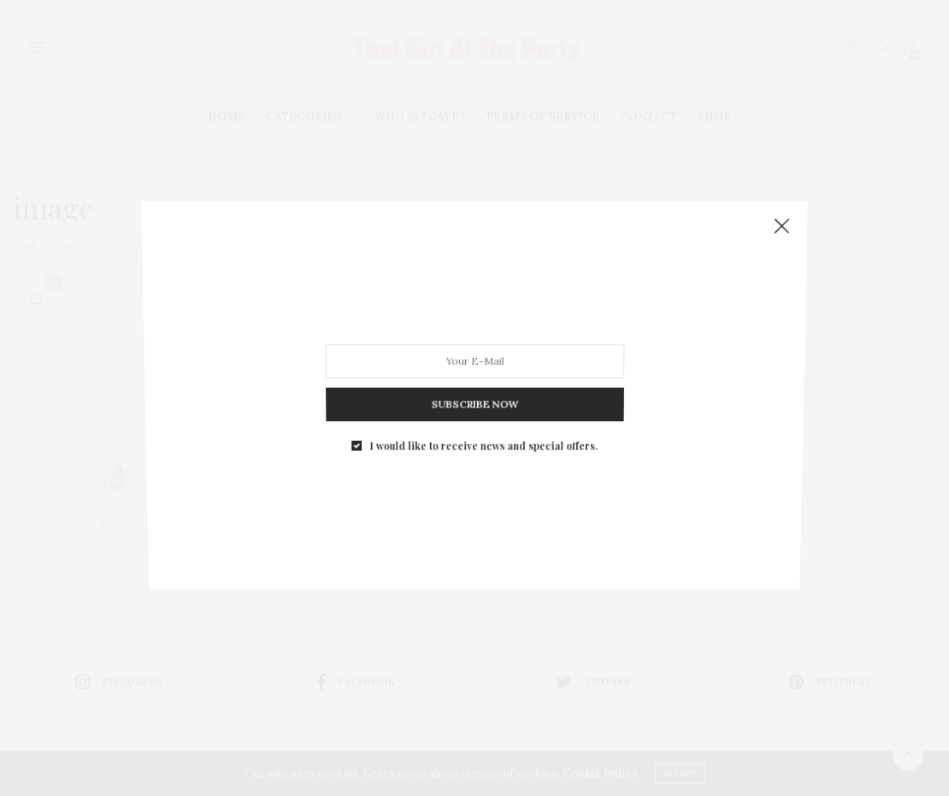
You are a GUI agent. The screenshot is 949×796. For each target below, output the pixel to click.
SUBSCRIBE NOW (474, 399)
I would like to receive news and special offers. (483, 438)
